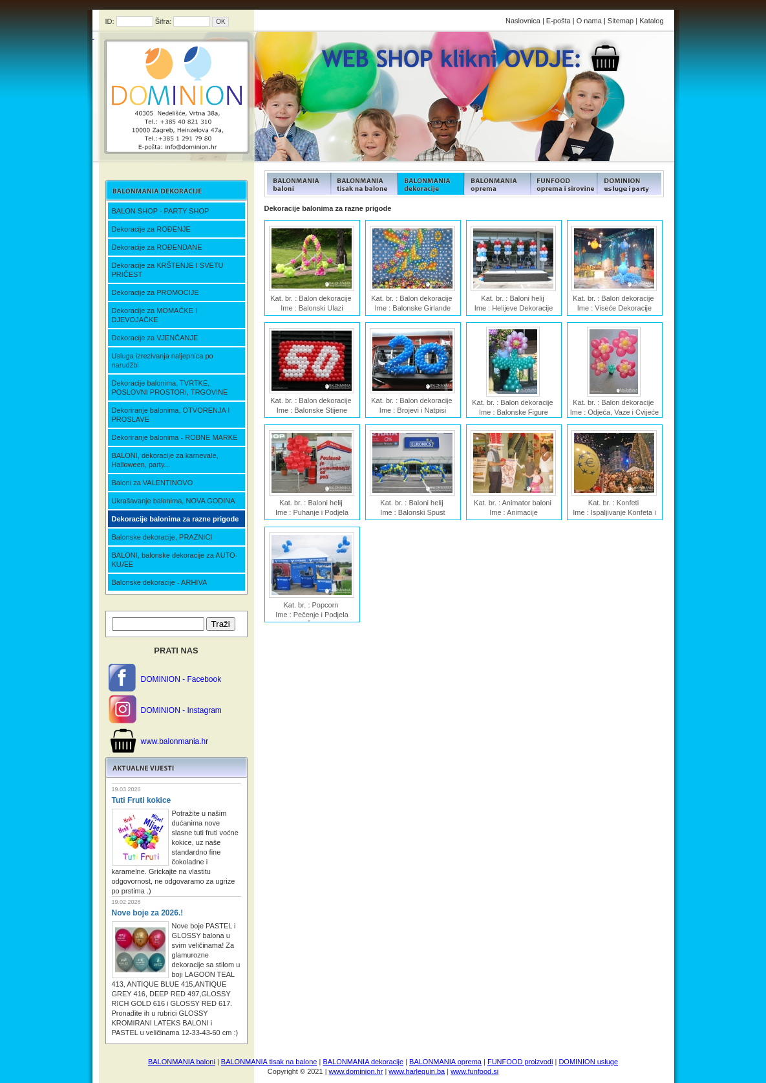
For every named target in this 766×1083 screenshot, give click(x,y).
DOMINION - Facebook (181, 679)
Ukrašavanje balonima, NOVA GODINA (173, 501)
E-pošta (558, 21)
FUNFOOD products (297, 183)
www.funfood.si (474, 1071)
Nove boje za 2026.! (148, 912)
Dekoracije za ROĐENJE (151, 229)
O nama (589, 21)
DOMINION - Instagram (181, 710)
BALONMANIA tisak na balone (269, 1062)
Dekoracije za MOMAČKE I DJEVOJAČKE (155, 315)
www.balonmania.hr (175, 741)
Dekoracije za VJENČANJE (155, 338)
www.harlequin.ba (416, 1071)
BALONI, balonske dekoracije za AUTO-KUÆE (175, 559)
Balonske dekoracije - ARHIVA (159, 582)
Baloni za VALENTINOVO (152, 483)
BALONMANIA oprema (445, 1062)
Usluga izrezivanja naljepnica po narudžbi (162, 360)
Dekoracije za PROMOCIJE (155, 292)
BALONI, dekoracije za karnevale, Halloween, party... (165, 460)
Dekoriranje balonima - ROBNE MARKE (175, 437)
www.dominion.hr (356, 1071)
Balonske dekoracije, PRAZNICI (162, 537)
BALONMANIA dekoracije (363, 1062)
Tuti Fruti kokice (141, 800)
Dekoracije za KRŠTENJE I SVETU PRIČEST (168, 269)
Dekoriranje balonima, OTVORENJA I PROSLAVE (171, 414)
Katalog (651, 21)
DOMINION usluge (588, 1062)
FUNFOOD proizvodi (520, 1062)
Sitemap (620, 21)
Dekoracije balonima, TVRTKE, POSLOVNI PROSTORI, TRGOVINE (170, 387)
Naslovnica (522, 21)
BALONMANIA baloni (181, 1062)
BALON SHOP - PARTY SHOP (160, 211)
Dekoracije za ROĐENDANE (157, 247)
